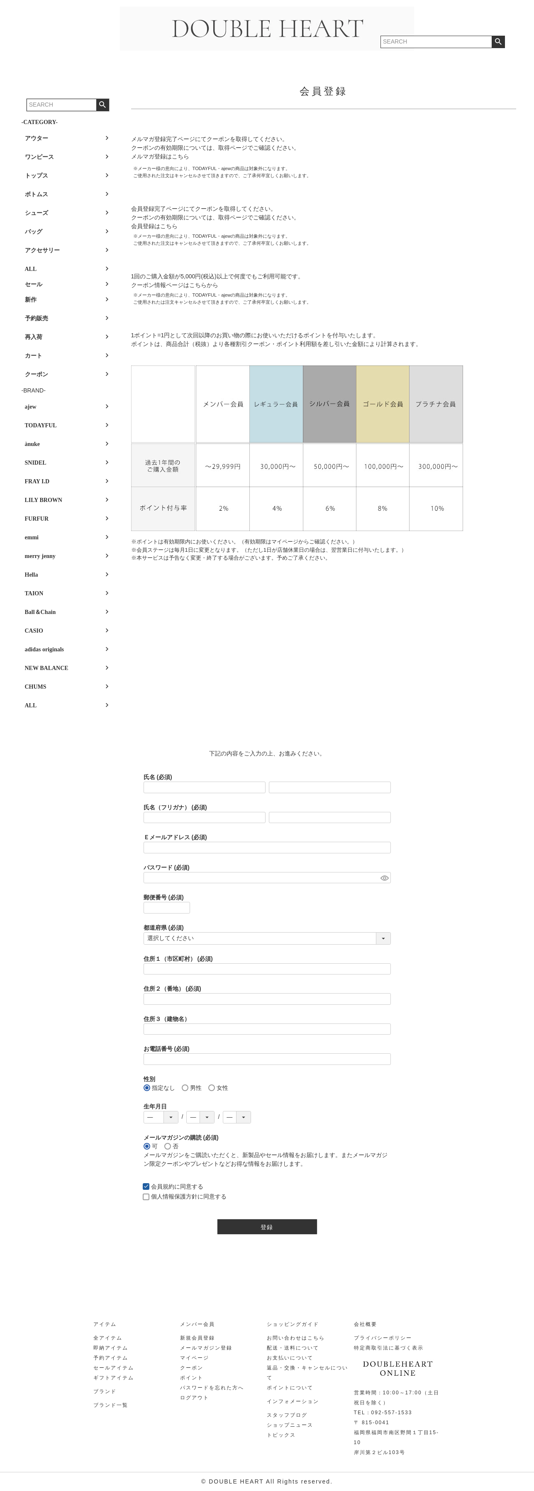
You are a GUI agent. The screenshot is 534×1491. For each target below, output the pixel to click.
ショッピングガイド (293, 1324)
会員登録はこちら (154, 226)
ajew (31, 407)
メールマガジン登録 (206, 1348)
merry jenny (40, 556)
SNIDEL (35, 463)
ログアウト (194, 1398)
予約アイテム (110, 1358)
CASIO (34, 631)
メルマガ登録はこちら (160, 156)
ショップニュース (290, 1425)
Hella (31, 575)
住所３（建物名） (167, 1019)
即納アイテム (110, 1348)
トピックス (281, 1435)
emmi (32, 537)
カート (33, 356)
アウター (36, 138)
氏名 (158, 777)
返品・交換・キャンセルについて (307, 1373)
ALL (31, 269)
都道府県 (164, 927)
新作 (31, 300)
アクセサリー (42, 250)
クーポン (36, 374)
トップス (36, 176)
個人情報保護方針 (174, 1196)
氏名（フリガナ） (175, 807)
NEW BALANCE (46, 668)
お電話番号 (167, 1048)
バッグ (33, 232)
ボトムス (36, 194)
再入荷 (33, 337)
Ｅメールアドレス (175, 837)
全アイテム (107, 1338)
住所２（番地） (172, 988)
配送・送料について (293, 1348)
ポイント (191, 1378)
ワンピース (39, 157)
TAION (34, 593)
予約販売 (36, 318)
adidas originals (44, 649)
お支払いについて (290, 1358)
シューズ (36, 213)
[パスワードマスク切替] (384, 877)
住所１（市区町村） (178, 958)
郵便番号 (164, 897)
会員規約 (162, 1186)
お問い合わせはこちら (296, 1338)
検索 (102, 105)
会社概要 (365, 1324)
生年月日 (155, 1106)
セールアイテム (113, 1368)
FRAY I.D (37, 481)
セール (33, 284)
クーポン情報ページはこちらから (174, 285)
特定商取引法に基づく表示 (389, 1348)
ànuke (32, 444)
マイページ (194, 1358)
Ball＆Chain (40, 612)
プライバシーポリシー (383, 1338)
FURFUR (37, 519)
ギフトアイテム (113, 1378)
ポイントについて (290, 1388)
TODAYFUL (41, 425)
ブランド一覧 (110, 1405)
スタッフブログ (287, 1415)
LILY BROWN (43, 500)
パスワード (167, 867)
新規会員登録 (197, 1338)
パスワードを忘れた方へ (212, 1388)
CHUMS (35, 687)
